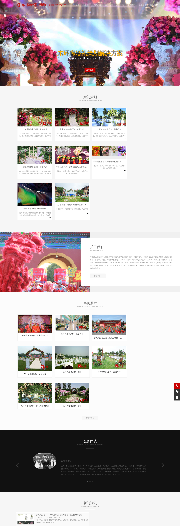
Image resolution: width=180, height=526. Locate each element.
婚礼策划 (98, 5)
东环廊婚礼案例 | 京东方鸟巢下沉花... (109, 300)
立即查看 (90, 70)
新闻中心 (120, 5)
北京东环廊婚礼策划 (37, 522)
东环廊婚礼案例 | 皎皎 (34, 339)
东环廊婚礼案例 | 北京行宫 (71, 296)
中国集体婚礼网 (54, 507)
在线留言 (142, 5)
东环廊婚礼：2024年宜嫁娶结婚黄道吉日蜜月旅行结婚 (60, 447)
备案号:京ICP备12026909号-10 (67, 522)
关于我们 (86, 5)
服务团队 (131, 5)
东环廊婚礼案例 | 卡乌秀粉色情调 (109, 337)
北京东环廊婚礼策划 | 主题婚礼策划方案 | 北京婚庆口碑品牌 (42, 5)
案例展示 (109, 5)
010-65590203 (32, 490)
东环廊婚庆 (42, 507)
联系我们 (154, 5)
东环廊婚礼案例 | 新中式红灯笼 (35, 298)
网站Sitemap (50, 522)
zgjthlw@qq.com (84, 495)
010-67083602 (65, 495)
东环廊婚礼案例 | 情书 (145, 337)
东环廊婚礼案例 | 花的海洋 (71, 339)
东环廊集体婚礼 (30, 507)
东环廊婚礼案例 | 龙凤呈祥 (145, 305)
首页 (77, 5)
